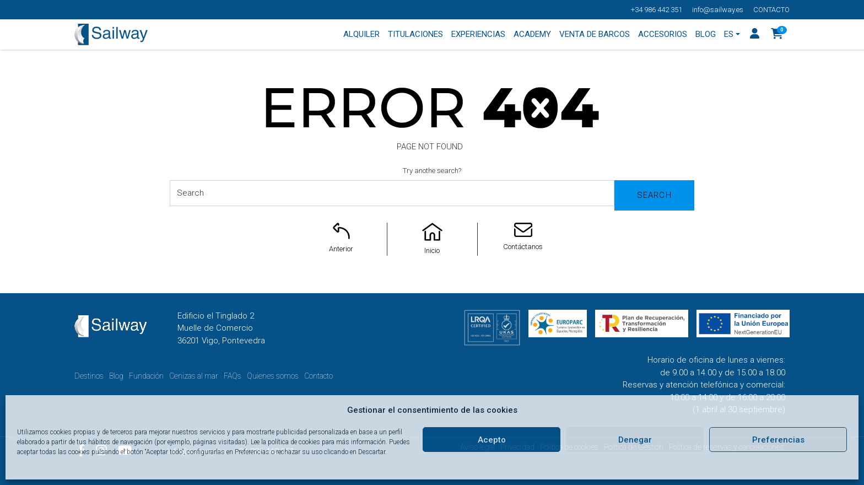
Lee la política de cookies (285, 442)
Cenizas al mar (193, 375)
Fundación (146, 375)
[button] (777, 35)
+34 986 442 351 (656, 10)
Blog (116, 375)
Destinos (89, 375)
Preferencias (778, 440)
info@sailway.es (717, 10)
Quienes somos (273, 375)
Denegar (635, 440)
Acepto (492, 440)
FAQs (232, 375)
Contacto (771, 10)
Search (654, 195)
